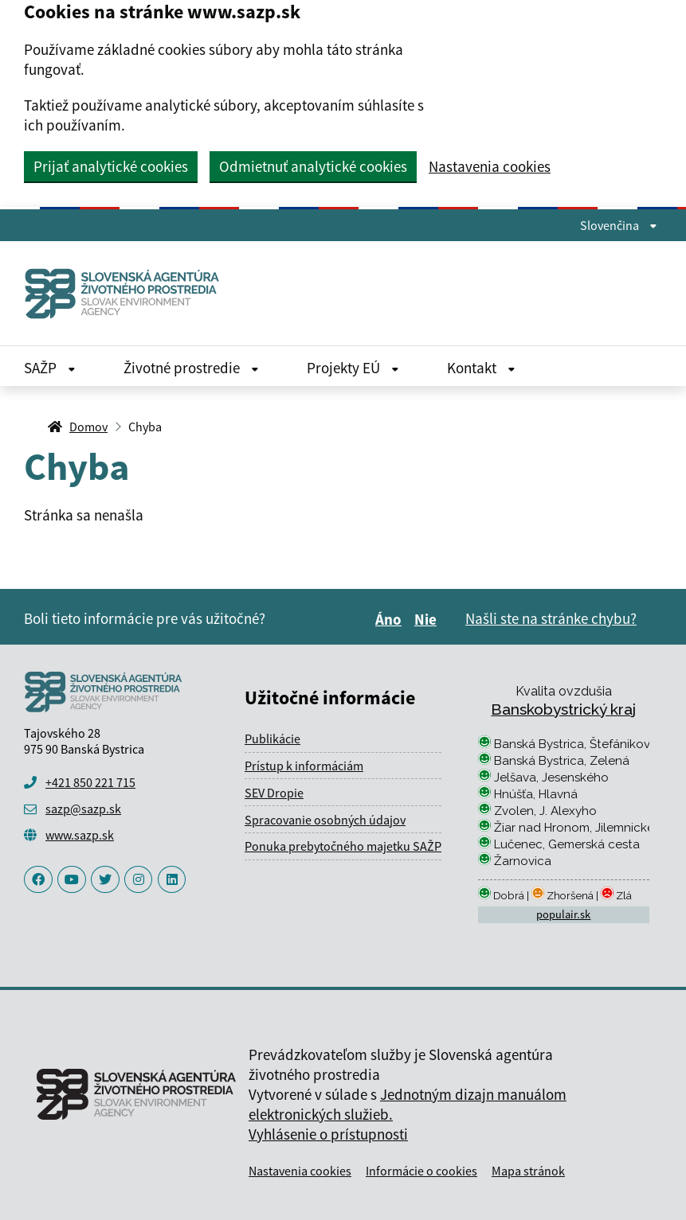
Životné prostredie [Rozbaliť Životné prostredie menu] (191, 367)
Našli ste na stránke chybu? (551, 618)
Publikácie (272, 738)
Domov (88, 427)
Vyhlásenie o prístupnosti (328, 1134)
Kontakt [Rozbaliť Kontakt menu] (481, 367)
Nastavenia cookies (490, 166)
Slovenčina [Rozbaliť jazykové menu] (618, 225)
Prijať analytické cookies (110, 166)
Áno (390, 619)
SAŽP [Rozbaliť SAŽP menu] (50, 367)
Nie (427, 619)
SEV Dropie (274, 793)
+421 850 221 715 (90, 782)
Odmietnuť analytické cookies (313, 166)
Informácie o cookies (421, 1171)
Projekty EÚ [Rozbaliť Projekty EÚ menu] (353, 367)
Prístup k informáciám (304, 766)
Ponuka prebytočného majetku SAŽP (343, 846)
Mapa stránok (528, 1171)
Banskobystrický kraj (563, 709)
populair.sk (563, 914)
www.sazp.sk (79, 835)
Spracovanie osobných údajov (325, 820)
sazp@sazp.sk (83, 809)
